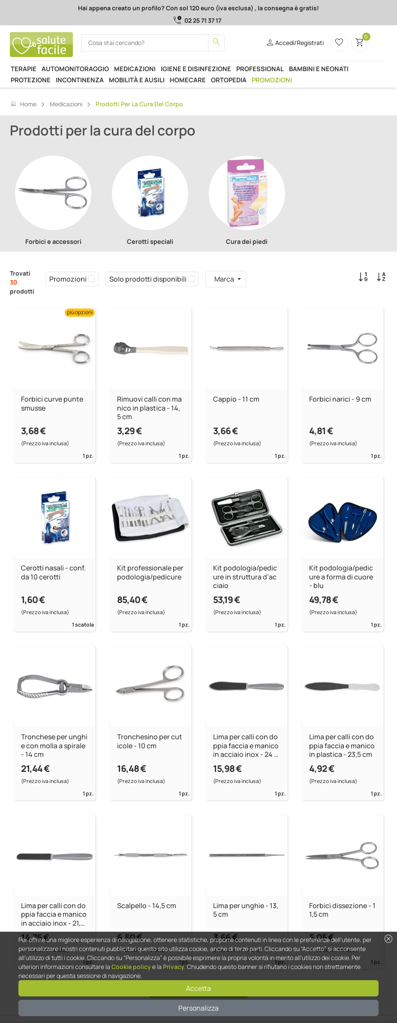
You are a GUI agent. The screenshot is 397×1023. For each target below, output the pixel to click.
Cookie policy (131, 967)
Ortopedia (229, 79)
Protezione (31, 79)
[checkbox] (91, 279)
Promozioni (272, 79)
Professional (260, 68)
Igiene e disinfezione (196, 68)
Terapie (23, 68)
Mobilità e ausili (137, 79)
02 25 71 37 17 (202, 20)
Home (23, 103)
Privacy (173, 967)
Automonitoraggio (75, 68)
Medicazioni (135, 68)
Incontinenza (80, 79)
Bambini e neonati (319, 68)
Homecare (188, 79)
